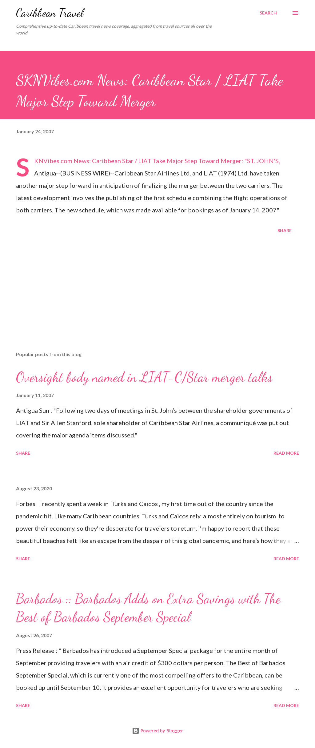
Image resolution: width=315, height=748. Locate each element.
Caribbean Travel (49, 12)
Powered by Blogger (157, 731)
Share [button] (284, 230)
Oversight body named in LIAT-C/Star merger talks (144, 377)
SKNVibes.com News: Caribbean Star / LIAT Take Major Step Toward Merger (137, 160)
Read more (286, 453)
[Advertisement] (157, 298)
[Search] (268, 12)
